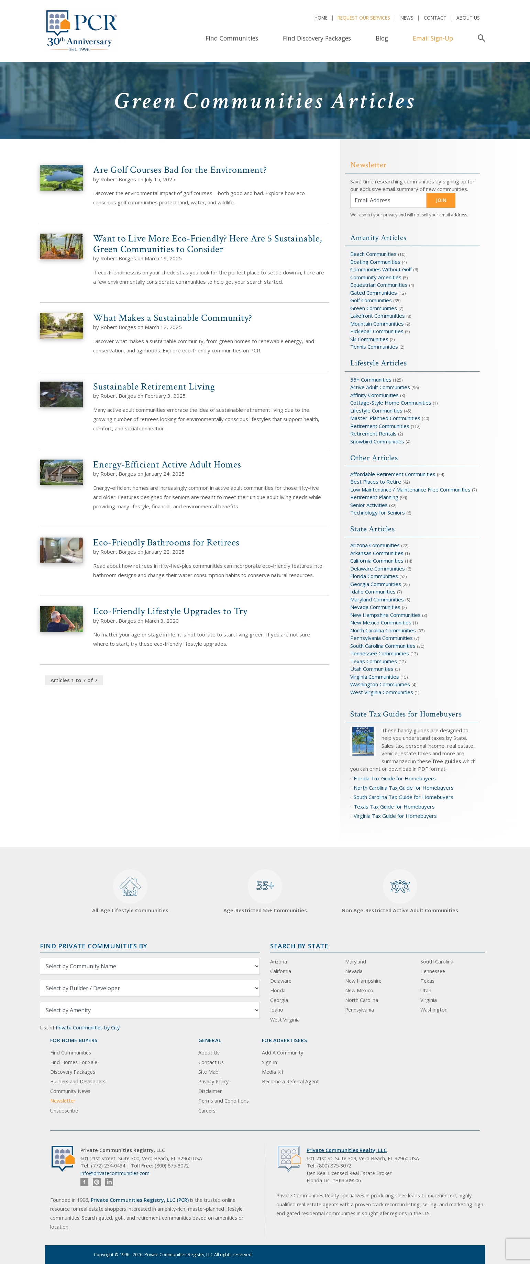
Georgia (279, 1000)
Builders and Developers (78, 1081)
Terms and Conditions (223, 1100)
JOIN (441, 200)
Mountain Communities (377, 323)
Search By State (299, 945)
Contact (435, 17)
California (280, 971)
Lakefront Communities (377, 315)
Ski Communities (370, 339)
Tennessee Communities (380, 653)
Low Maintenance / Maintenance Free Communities (411, 489)
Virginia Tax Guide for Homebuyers (395, 815)
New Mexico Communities (380, 622)
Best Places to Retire (375, 481)
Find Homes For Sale (73, 1062)
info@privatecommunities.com (115, 1173)
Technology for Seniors (377, 512)
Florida (278, 990)
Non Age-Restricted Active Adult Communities (400, 891)
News (406, 17)
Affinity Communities (375, 395)
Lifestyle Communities (377, 410)
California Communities (377, 560)
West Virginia (285, 1019)
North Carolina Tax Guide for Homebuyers (404, 787)
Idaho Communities (373, 591)
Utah (425, 990)
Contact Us (211, 1062)
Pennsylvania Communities (381, 637)
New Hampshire (363, 981)
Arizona (278, 961)
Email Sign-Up (433, 38)
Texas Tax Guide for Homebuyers (394, 806)
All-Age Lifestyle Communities (130, 891)
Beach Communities (373, 253)
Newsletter (62, 1100)
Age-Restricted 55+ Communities (265, 891)
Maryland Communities (377, 599)
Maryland (355, 961)
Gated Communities (373, 292)
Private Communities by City (88, 1027)
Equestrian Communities (379, 284)
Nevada (354, 971)
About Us (468, 17)
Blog (382, 38)
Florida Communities (374, 576)
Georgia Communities (375, 583)
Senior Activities (369, 504)
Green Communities (374, 308)
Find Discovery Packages (317, 38)
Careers (207, 1110)
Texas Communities (373, 661)
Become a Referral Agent (290, 1081)
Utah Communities (372, 668)
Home (321, 17)
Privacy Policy (213, 1081)
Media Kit (273, 1072)
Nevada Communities (375, 606)
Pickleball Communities (377, 331)
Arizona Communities (375, 545)
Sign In (269, 1062)
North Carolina (361, 1000)
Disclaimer (210, 1091)
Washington (434, 1009)
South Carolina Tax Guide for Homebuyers (403, 796)
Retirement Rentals (374, 433)
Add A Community (282, 1052)
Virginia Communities (374, 676)
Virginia (428, 1000)
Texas (427, 981)
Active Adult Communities (380, 387)
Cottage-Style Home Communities (390, 402)
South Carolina (436, 961)
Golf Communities (371, 300)
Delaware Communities (377, 568)
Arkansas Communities (377, 553)
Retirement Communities (379, 425)
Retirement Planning (374, 497)
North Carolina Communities (383, 630)
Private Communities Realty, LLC (347, 1150)
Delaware (280, 981)
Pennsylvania (359, 1009)
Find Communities (232, 38)
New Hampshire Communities (386, 614)
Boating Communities (375, 261)
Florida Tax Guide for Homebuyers (395, 778)
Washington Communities (380, 684)
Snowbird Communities (377, 441)
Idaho (276, 1009)
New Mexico (359, 990)
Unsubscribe (64, 1110)
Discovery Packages (72, 1072)
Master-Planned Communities (385, 418)
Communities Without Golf (381, 269)
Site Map (208, 1072)
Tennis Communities (374, 346)
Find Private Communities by (93, 945)
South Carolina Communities (383, 645)
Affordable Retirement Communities (392, 474)
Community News (70, 1091)
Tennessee (432, 971)
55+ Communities (370, 379)
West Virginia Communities (382, 692)
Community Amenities (376, 277)
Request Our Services (364, 17)
